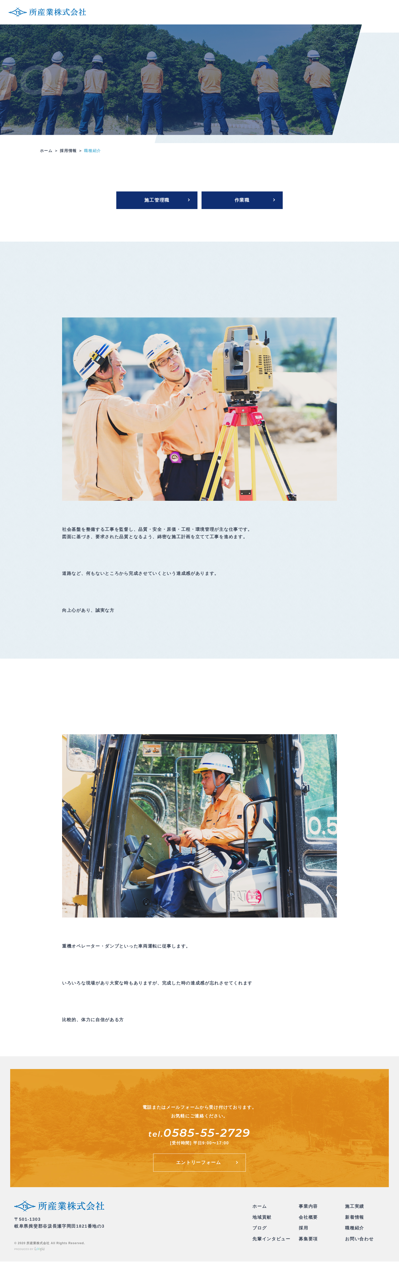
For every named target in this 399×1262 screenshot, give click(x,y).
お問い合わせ (359, 1239)
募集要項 (308, 1239)
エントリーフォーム (198, 1163)
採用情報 (68, 151)
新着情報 (354, 1217)
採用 (303, 1228)
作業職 (242, 200)
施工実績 (354, 1206)
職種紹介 (354, 1228)
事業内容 (308, 1206)
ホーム (46, 151)
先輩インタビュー (271, 1239)
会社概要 (308, 1217)
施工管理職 (156, 200)
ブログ (259, 1228)
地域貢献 (262, 1217)
